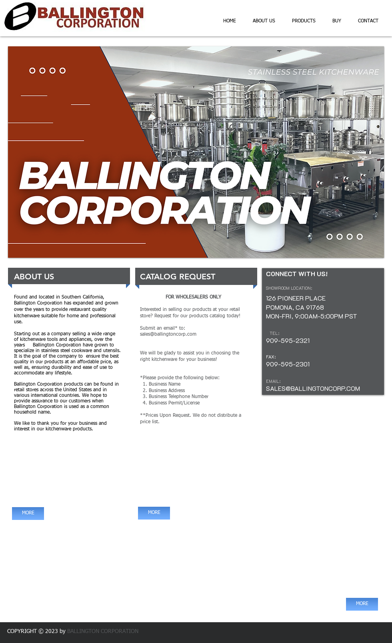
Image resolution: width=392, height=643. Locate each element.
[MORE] (28, 513)
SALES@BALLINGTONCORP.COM (313, 388)
